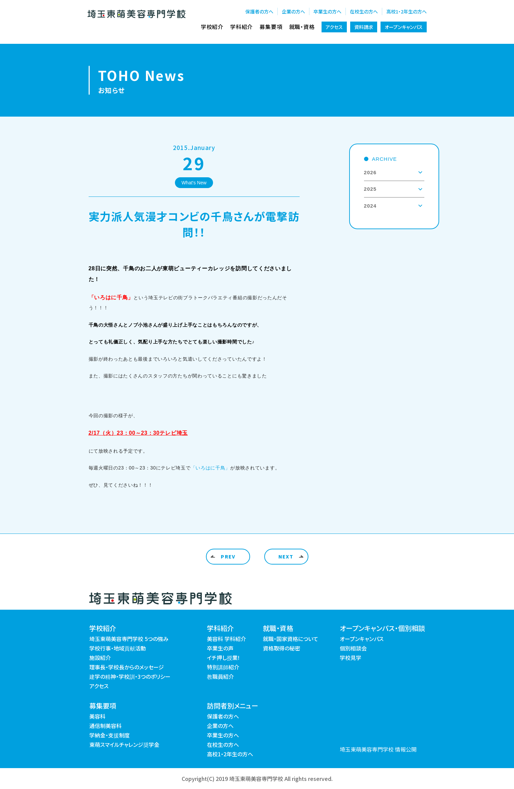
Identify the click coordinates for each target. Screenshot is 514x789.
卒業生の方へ (327, 11)
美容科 (97, 716)
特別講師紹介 (223, 667)
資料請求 (363, 27)
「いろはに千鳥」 (211, 468)
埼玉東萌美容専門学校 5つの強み (129, 639)
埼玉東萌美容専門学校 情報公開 (378, 749)
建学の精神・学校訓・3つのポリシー (130, 676)
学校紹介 (212, 27)
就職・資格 (302, 27)
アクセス (334, 27)
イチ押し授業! (223, 658)
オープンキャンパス (404, 27)
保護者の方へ (259, 11)
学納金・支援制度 (109, 735)
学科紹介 (241, 27)
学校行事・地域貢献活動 (117, 648)
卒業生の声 (220, 648)
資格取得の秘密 (281, 648)
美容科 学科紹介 (226, 639)
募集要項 (271, 27)
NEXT (286, 556)
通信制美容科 (105, 726)
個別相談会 (353, 648)
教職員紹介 (220, 676)
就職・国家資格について (290, 639)
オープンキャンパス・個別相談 (382, 628)
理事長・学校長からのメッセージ (126, 667)
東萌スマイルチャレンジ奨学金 (124, 744)
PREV (228, 556)
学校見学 (350, 658)
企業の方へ (293, 11)
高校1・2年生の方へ (406, 11)
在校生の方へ (364, 11)
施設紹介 (100, 658)
